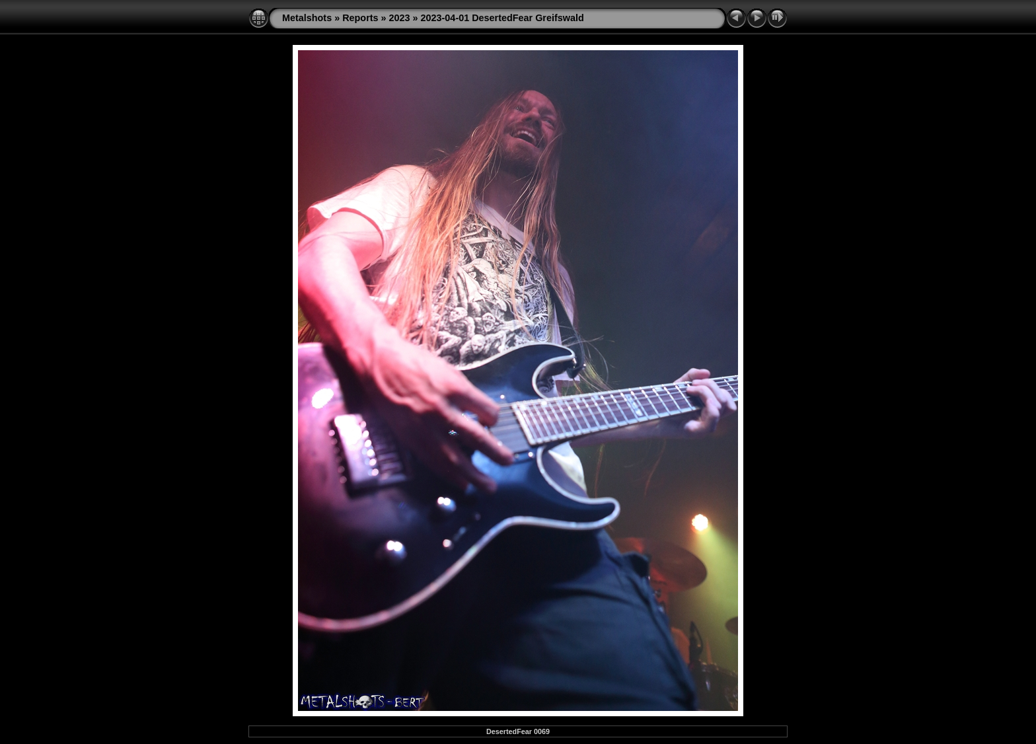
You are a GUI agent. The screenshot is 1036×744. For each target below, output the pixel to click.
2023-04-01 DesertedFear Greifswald (502, 18)
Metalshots (307, 18)
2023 (399, 18)
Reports (360, 18)
